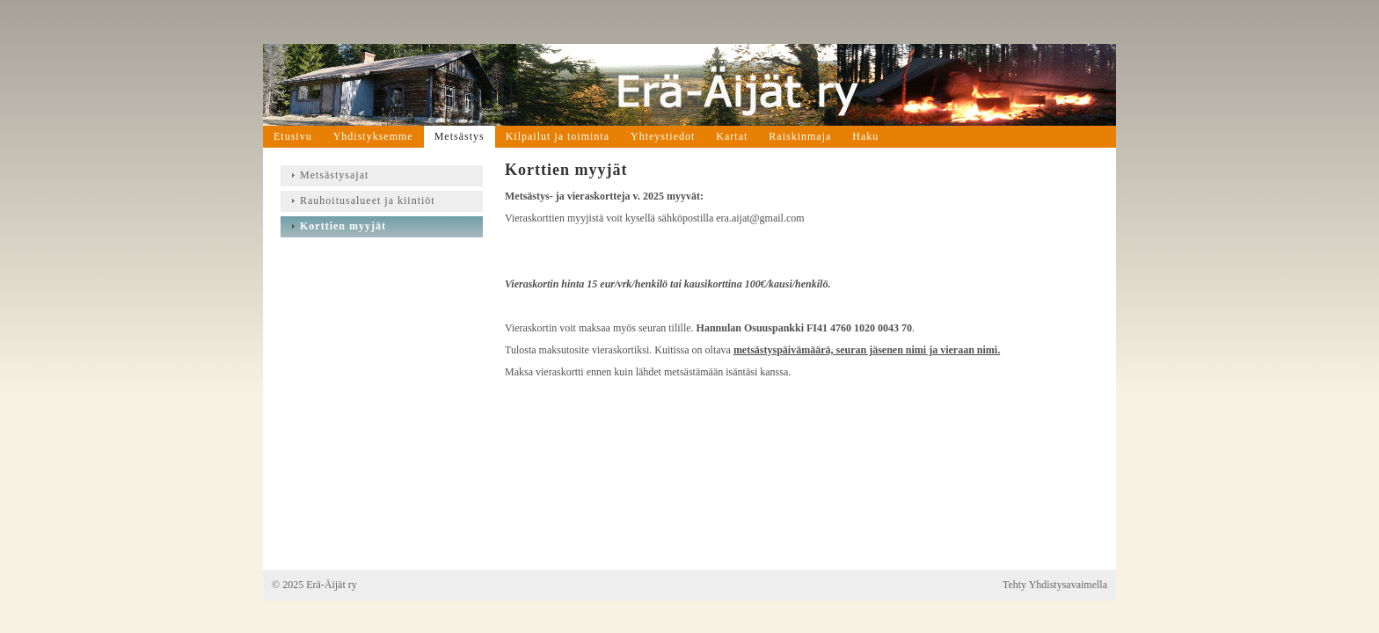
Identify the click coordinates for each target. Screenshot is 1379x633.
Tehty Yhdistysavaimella (1055, 584)
